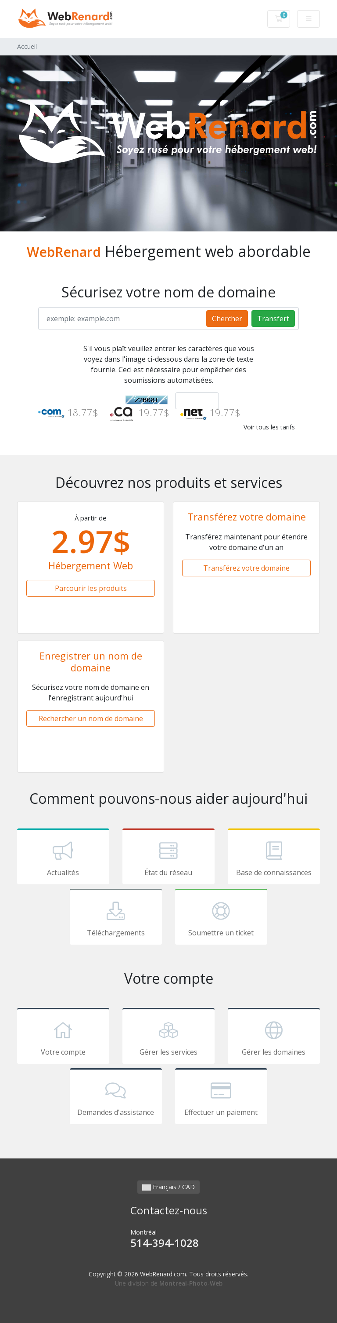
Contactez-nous (168, 1210)
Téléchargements (116, 918)
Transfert (273, 318)
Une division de (168, 1283)
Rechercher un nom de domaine (91, 718)
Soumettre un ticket (221, 918)
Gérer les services (168, 1037)
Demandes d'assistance (116, 1097)
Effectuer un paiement (221, 1097)
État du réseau (168, 858)
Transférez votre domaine (246, 568)
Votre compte (63, 1037)
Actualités (63, 858)
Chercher (227, 318)
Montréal (168, 1239)
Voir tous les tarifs (269, 427)
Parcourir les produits (91, 588)
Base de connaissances (274, 858)
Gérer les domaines (274, 1037)
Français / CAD (168, 1187)
